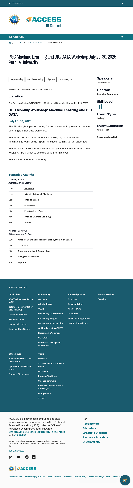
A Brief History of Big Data (38, 194)
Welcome (29, 189)
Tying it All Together (28, 257)
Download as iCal (107, 137)
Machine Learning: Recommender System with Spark (45, 240)
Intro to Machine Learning (37, 217)
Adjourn (22, 262)
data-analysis (65, 79)
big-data (51, 79)
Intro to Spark (31, 200)
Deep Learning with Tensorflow (34, 251)
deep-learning (16, 79)
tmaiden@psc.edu (107, 94)
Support (19, 43)
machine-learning (35, 79)
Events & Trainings (35, 43)
